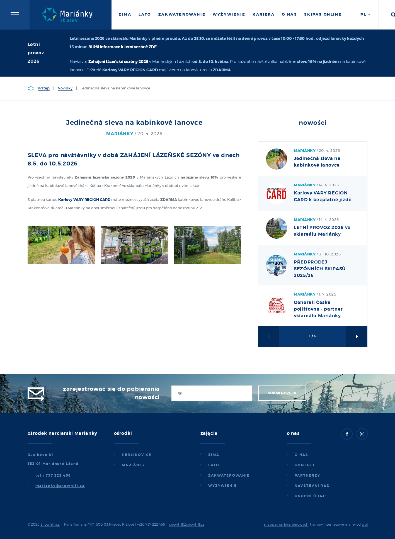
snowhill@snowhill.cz (186, 524)
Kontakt (305, 465)
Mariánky (133, 465)
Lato (145, 14)
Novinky (65, 88)
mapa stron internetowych (286, 524)
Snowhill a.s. (50, 524)
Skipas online (323, 14)
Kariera (264, 14)
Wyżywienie (229, 14)
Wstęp (44, 88)
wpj (365, 524)
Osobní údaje (311, 496)
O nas (289, 14)
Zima (125, 14)
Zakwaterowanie (181, 14)
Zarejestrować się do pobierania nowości (111, 393)
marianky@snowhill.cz (59, 485)
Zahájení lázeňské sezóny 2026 (118, 62)
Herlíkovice (136, 455)
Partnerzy (307, 475)
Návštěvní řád (312, 485)
